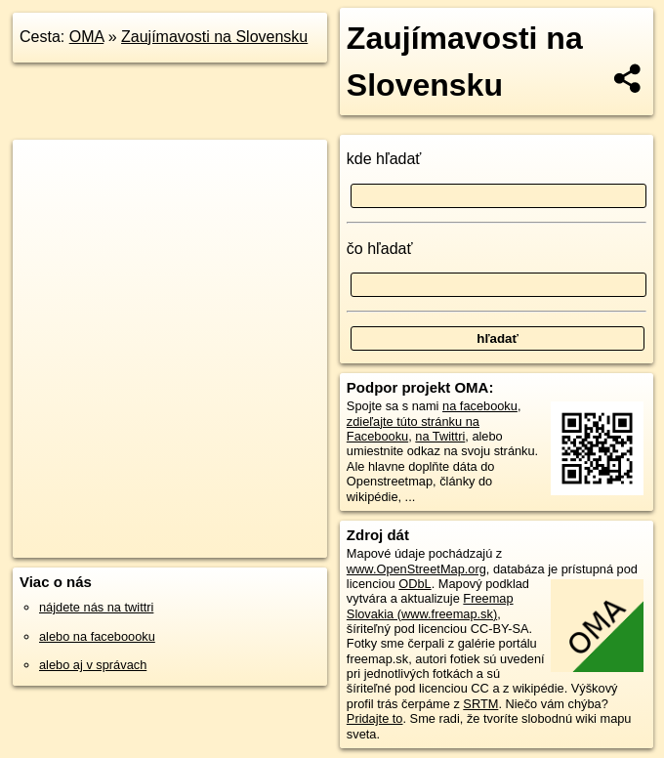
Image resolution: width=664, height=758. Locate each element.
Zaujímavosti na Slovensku (214, 36)
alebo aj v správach (92, 664)
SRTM (480, 703)
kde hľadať (384, 158)
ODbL (414, 583)
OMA (86, 36)
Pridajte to (375, 718)
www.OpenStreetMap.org (416, 569)
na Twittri (440, 436)
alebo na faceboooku (97, 636)
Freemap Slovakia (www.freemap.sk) (430, 605)
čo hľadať (380, 248)
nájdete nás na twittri (96, 607)
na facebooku (480, 406)
